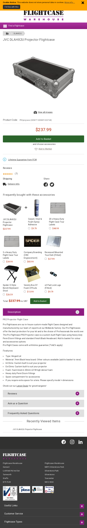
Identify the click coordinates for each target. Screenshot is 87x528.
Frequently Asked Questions (23, 413)
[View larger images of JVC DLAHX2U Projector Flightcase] (43, 77)
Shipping (7, 178)
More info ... (69, 2)
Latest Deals (22, 386)
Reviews (7, 168)
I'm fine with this (11, 7)
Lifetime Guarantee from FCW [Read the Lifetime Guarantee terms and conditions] (22, 160)
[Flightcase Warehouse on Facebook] (64, 442)
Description (14, 312)
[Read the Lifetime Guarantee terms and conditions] (5, 159)
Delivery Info (14, 184)
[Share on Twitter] (52, 184)
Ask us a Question (18, 403)
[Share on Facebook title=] (46, 184)
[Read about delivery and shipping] (4, 184)
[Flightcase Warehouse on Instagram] (73, 442)
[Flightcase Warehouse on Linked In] (81, 442)
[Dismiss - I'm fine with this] (83, 3)
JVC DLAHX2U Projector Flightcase (27, 429)
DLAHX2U (18, 33)
